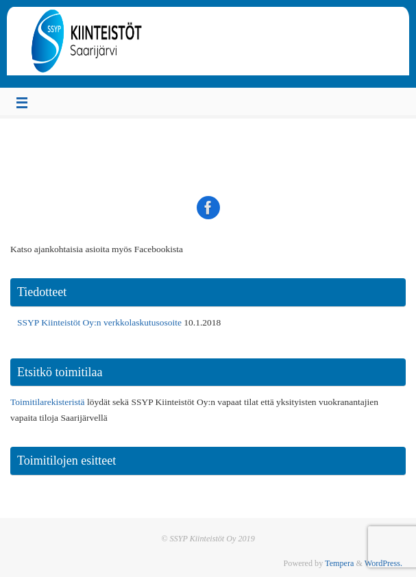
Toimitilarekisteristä (47, 402)
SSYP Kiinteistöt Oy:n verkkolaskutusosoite (99, 322)
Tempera (339, 563)
